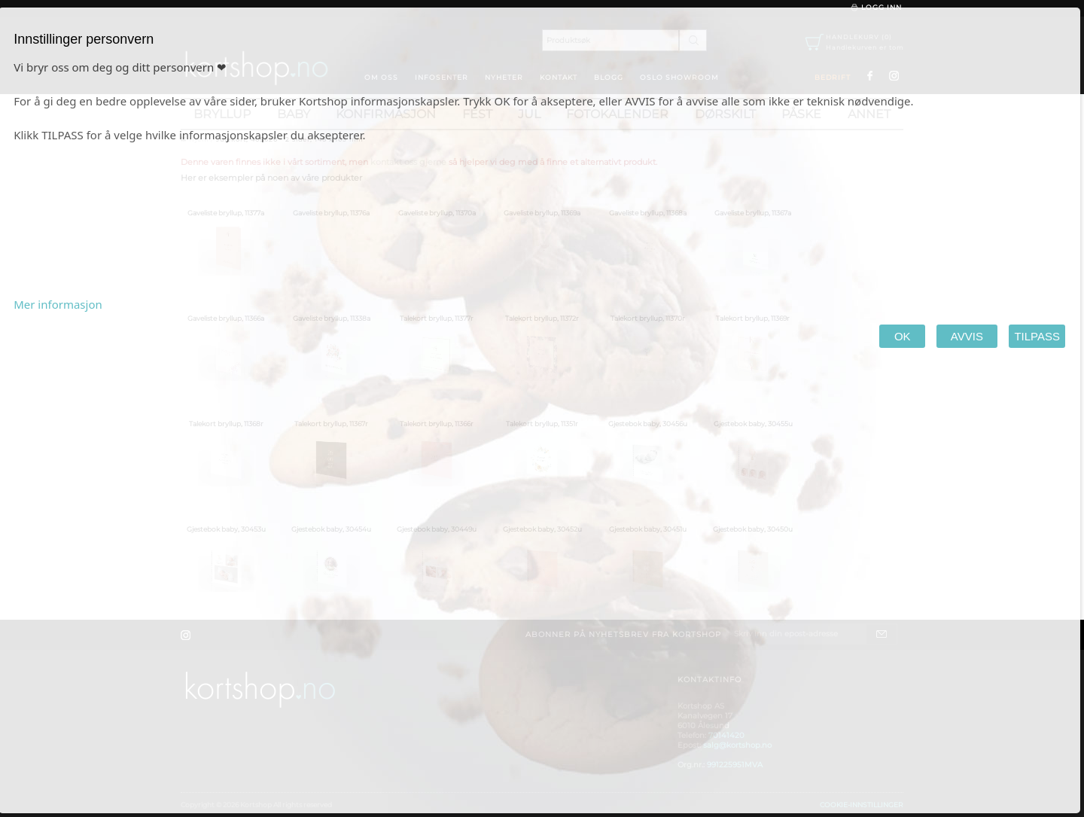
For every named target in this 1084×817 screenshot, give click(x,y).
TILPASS (1037, 336)
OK (902, 336)
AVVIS (967, 336)
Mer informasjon (58, 304)
